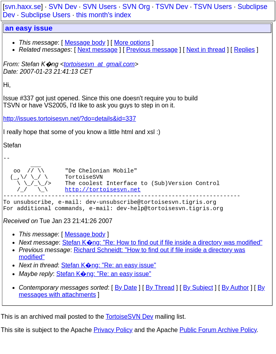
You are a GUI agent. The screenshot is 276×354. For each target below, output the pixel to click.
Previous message (152, 49)
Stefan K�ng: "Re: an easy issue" (108, 279)
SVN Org (136, 7)
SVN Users (99, 7)
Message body (85, 42)
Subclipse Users (45, 15)
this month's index (103, 15)
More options (132, 42)
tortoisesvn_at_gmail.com (99, 64)
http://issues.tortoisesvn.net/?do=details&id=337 (69, 118)
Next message (97, 49)
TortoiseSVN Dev (129, 330)
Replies (244, 49)
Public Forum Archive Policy (217, 344)
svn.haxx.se (23, 7)
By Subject (198, 301)
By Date (126, 301)
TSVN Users (213, 7)
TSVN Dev (172, 7)
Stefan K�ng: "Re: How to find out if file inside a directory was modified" (162, 256)
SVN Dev (62, 7)
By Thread (160, 301)
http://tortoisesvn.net (102, 198)
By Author (235, 301)
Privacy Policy (113, 344)
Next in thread (206, 49)
